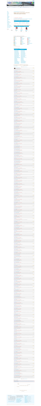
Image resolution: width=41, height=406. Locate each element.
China (28, 39)
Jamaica (15, 42)
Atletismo (18, 11)
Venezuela (28, 38)
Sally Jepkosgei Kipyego (21, 29)
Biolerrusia (28, 41)
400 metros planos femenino (23, 51)
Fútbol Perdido (27, 402)
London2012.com (28, 396)
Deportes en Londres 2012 (18, 399)
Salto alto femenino (22, 59)
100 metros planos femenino (23, 50)
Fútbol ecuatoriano (27, 400)
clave (29, 0)
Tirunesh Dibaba (16, 28)
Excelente (27, 385)
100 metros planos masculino (16, 50)
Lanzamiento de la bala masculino (16, 63)
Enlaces (12, 401)
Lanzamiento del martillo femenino (23, 62)
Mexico (15, 38)
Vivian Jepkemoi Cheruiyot (26, 29)
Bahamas (22, 41)
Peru (14, 41)
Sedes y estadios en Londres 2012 (19, 400)
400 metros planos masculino (16, 51)
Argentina (28, 37)
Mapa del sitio (10, 401)
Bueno (25, 385)
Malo (20, 385)
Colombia (15, 39)
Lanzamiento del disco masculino (16, 62)
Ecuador (28, 42)
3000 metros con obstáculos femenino (23, 55)
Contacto (13, 401)
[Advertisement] (24, 9)
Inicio (14, 11)
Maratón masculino (15, 58)
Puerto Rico (28, 40)
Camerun (22, 42)
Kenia (21, 37)
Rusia (21, 40)
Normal (23, 385)
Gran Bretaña (22, 39)
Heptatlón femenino (22, 58)
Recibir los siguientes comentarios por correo (23, 390)
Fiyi (14, 40)
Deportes (16, 11)
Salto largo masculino (15, 59)
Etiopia (15, 37)
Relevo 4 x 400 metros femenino (23, 54)
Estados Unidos (22, 38)
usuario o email (27, 0)
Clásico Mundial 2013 (28, 401)
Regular (22, 385)
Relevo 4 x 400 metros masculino (16, 54)
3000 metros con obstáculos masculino (17, 55)
